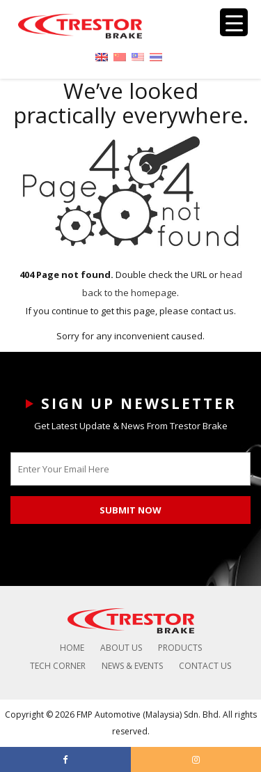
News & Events (132, 666)
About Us (121, 648)
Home (72, 648)
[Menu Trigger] (234, 22)
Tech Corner (58, 666)
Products (180, 648)
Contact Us (205, 666)
